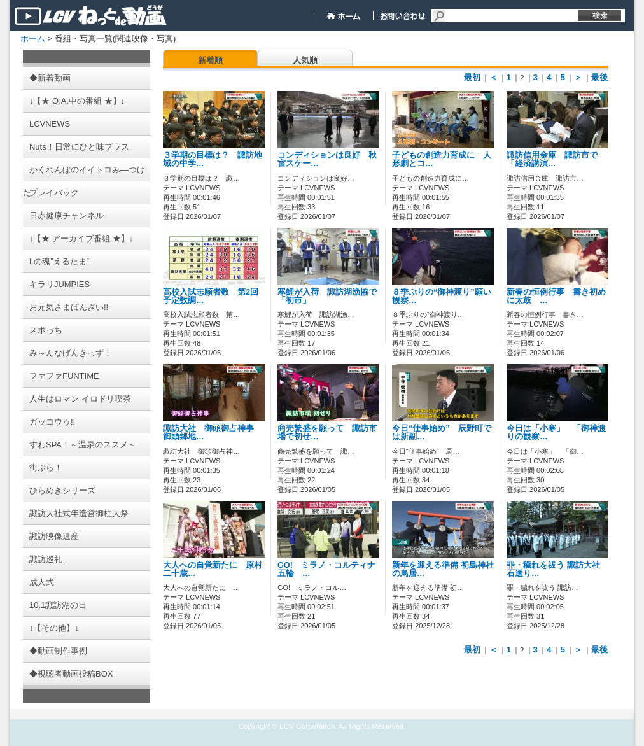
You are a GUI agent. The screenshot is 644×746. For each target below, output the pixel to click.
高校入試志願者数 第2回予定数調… (210, 296)
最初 (472, 77)
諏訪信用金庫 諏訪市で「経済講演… (552, 159)
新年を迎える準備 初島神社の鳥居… (443, 569)
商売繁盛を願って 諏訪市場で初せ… (327, 432)
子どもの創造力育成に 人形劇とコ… (441, 159)
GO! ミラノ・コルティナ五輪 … (326, 569)
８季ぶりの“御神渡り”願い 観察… (446, 296)
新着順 (210, 60)
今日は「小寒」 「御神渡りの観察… (556, 432)
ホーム (32, 38)
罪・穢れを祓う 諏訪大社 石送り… (553, 569)
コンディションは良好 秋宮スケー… (327, 159)
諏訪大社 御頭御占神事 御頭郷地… (212, 432)
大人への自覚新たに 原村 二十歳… (216, 569)
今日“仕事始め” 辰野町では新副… (441, 432)
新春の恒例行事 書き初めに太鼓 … (556, 296)
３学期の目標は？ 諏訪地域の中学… (212, 159)
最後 (599, 77)
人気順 (305, 60)
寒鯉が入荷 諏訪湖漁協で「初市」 (327, 296)
